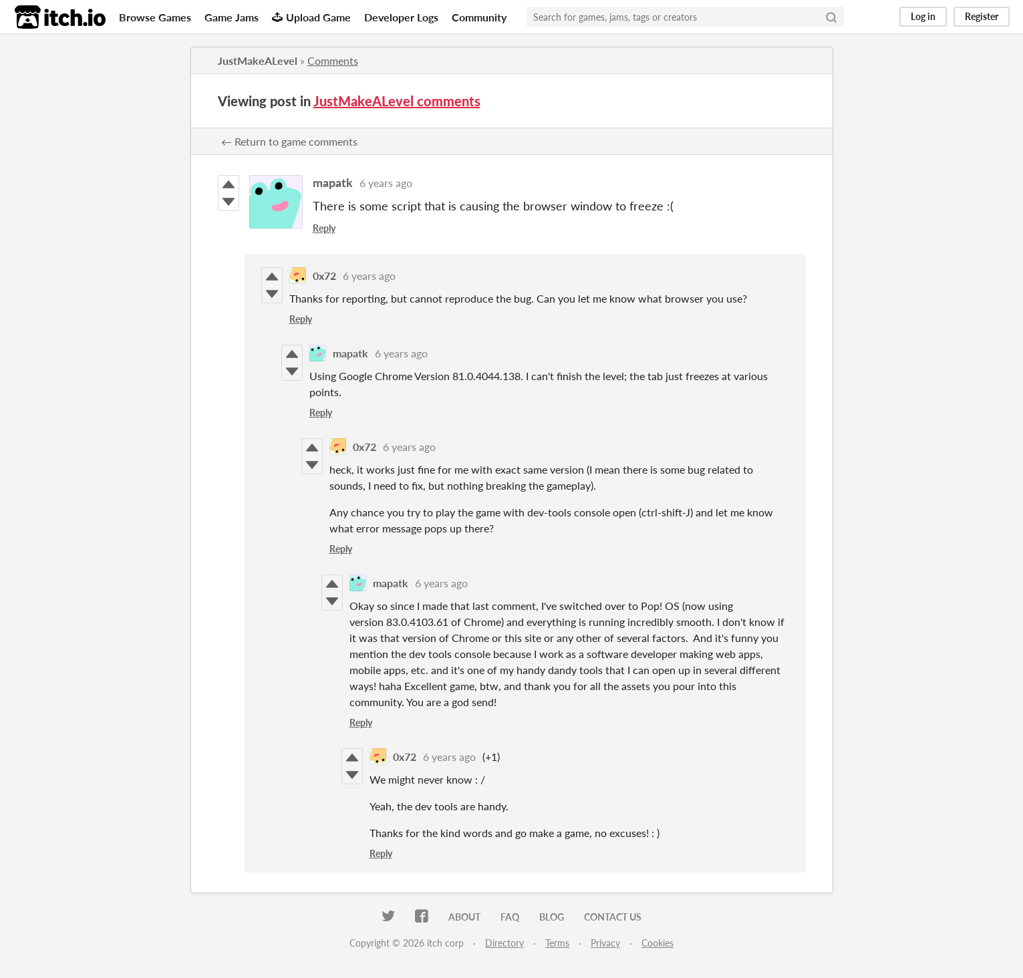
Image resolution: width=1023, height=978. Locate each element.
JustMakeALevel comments (396, 101)
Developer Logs (401, 17)
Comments (332, 60)
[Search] (831, 17)
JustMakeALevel (257, 60)
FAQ (509, 917)
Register (981, 16)
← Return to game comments (289, 141)
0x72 (324, 275)
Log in (923, 16)
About (464, 917)
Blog (551, 917)
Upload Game (311, 17)
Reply (324, 228)
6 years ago (385, 182)
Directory (504, 943)
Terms (557, 943)
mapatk (333, 182)
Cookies (657, 943)
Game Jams (231, 17)
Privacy (605, 943)
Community (479, 17)
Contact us (612, 917)
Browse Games (155, 17)
